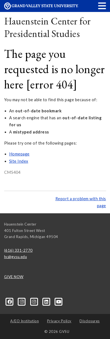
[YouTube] (59, 301)
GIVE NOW (14, 276)
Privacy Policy (59, 321)
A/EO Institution (24, 321)
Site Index (18, 161)
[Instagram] (22, 301)
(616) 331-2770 (18, 250)
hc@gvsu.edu (15, 256)
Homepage (19, 154)
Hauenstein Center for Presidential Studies (47, 27)
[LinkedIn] (47, 301)
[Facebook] (10, 301)
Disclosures (90, 321)
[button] (102, 5)
